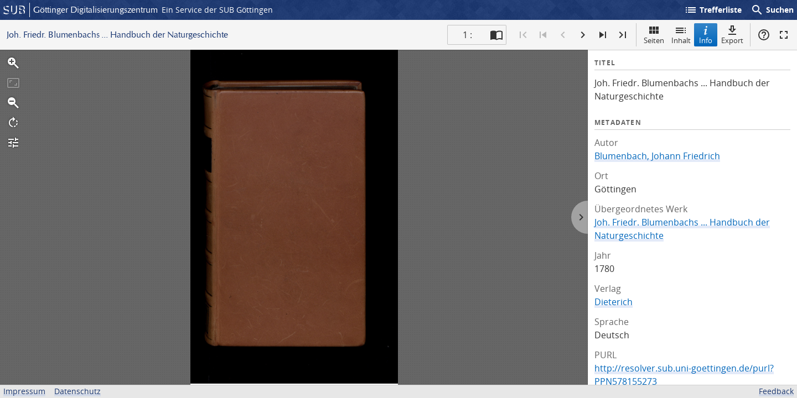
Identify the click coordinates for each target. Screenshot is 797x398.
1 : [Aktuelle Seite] (467, 35)
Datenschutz (77, 391)
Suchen (772, 10)
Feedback (776, 391)
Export (732, 34)
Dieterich (613, 302)
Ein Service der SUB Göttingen (217, 9)
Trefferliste (713, 10)
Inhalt (681, 34)
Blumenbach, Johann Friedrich (657, 156)
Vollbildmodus (783, 34)
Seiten (654, 34)
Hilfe (763, 34)
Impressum (24, 391)
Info (705, 34)
